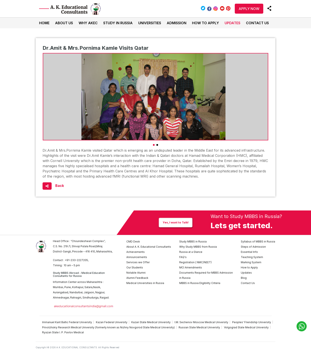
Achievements (135, 252)
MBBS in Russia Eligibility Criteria (199, 283)
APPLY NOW (249, 8)
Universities (149, 23)
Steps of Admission (253, 246)
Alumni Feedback (137, 277)
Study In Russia (118, 23)
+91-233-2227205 (76, 260)
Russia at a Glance (190, 252)
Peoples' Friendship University (251, 322)
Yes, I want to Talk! (176, 222)
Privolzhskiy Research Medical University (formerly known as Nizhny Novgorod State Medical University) (108, 327)
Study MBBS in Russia (193, 241)
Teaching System (252, 257)
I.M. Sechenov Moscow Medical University (201, 322)
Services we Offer (138, 262)
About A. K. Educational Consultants (148, 246)
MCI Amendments (190, 267)
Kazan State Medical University (151, 322)
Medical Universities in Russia (145, 283)
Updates (232, 23)
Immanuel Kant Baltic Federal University (67, 322)
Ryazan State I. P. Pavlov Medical (63, 332)
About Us (64, 23)
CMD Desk (133, 241)
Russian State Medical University (199, 327)
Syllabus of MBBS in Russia (258, 241)
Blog (244, 277)
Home (44, 23)
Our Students (134, 267)
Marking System (251, 262)
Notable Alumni (136, 272)
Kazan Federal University (111, 322)
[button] (154, 144)
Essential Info (249, 252)
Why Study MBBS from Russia (198, 246)
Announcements (136, 257)
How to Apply (205, 23)
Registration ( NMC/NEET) (195, 262)
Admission (176, 23)
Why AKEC (88, 23)
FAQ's (183, 257)
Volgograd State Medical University (246, 327)
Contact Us (257, 23)
